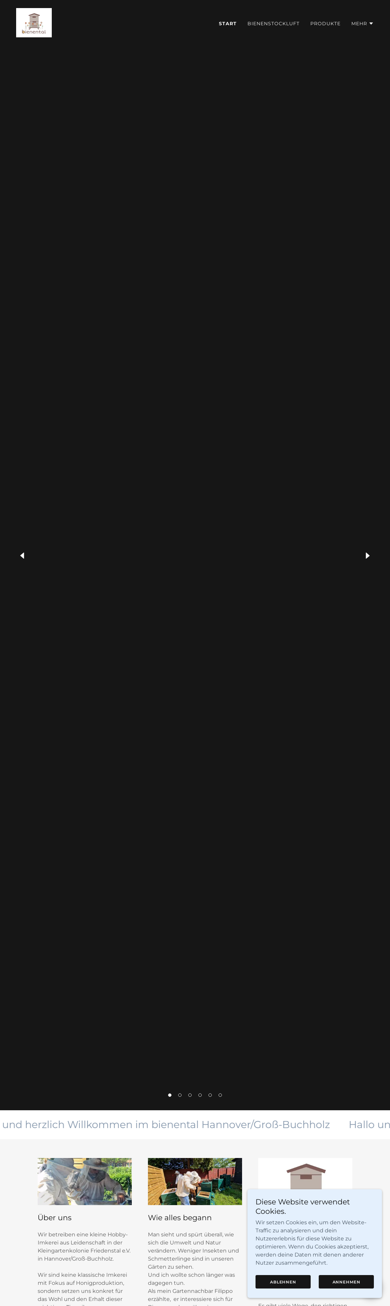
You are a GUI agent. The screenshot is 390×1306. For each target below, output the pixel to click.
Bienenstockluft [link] (273, 24)
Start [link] (228, 24)
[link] (34, 22)
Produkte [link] (325, 24)
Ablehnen (283, 1281)
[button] (169, 1095)
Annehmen (346, 1281)
